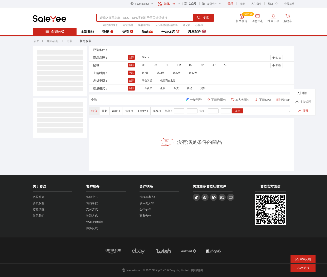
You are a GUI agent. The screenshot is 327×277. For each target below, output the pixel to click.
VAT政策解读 (94, 222)
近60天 (193, 72)
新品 (147, 32)
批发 (162, 88)
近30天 (177, 72)
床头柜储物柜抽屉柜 (166, 25)
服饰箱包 (53, 41)
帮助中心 (273, 3)
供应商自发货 (167, 80)
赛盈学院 (38, 209)
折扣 (127, 32)
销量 (116, 111)
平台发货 (147, 80)
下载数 (142, 111)
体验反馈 (92, 228)
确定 (237, 111)
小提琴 (199, 25)
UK (155, 65)
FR (179, 65)
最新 (104, 111)
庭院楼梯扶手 (110, 25)
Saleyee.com (160, 270)
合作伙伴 (145, 209)
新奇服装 (85, 41)
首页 (37, 41)
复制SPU (286, 99)
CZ (190, 65)
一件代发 (147, 88)
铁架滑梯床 (144, 25)
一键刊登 (196, 99)
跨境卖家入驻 (148, 197)
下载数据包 (218, 99)
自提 (189, 88)
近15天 (160, 72)
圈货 (176, 88)
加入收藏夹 (242, 99)
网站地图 (197, 270)
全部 (131, 57)
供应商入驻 (147, 203)
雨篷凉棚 (128, 25)
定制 (202, 88)
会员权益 (289, 3)
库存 (157, 111)
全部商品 (87, 31)
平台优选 (170, 32)
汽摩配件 (197, 32)
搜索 (203, 17)
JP (214, 65)
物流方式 (92, 215)
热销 (108, 32)
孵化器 (186, 25)
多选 (276, 58)
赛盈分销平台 (49, 18)
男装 (70, 41)
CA (202, 65)
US (144, 65)
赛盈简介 (38, 197)
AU (226, 65)
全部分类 (54, 31)
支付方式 (92, 209)
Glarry (145, 57)
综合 (94, 111)
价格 (129, 111)
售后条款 (92, 203)
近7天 (145, 72)
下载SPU (265, 99)
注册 (242, 3)
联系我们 (38, 215)
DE (167, 65)
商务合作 (145, 215)
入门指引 (256, 3)
